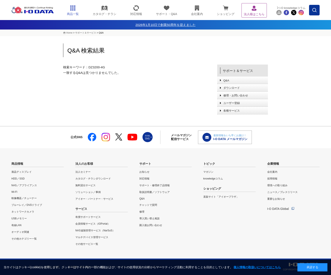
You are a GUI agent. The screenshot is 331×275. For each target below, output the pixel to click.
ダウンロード (231, 87)
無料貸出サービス (85, 185)
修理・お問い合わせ (235, 95)
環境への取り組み (277, 185)
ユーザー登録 (231, 103)
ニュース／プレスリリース (282, 192)
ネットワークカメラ (22, 211)
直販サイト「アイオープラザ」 (221, 196)
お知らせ (144, 171)
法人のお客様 (84, 163)
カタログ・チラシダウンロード (93, 178)
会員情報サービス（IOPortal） (92, 223)
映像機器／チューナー (24, 198)
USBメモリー (19, 218)
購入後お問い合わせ (150, 225)
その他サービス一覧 (86, 244)
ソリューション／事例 (88, 192)
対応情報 (144, 178)
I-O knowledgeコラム (292, 7)
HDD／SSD (18, 178)
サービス (81, 208)
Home (69, 32)
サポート (145, 163)
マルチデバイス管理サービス (91, 237)
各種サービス (231, 110)
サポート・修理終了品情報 (154, 185)
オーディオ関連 (20, 232)
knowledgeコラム (213, 178)
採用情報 (272, 178)
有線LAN (16, 225)
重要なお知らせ (276, 198)
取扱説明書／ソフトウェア (154, 192)
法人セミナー (83, 171)
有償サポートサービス (88, 217)
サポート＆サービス (85, 32)
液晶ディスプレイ (21, 171)
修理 (141, 211)
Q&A (226, 80)
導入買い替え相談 (149, 218)
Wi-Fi (14, 191)
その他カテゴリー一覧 (24, 238)
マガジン (208, 171)
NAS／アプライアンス (24, 185)
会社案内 (272, 171)
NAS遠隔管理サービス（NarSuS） (95, 230)
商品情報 (17, 163)
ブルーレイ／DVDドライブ (26, 205)
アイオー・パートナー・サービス (94, 198)
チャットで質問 (148, 205)
